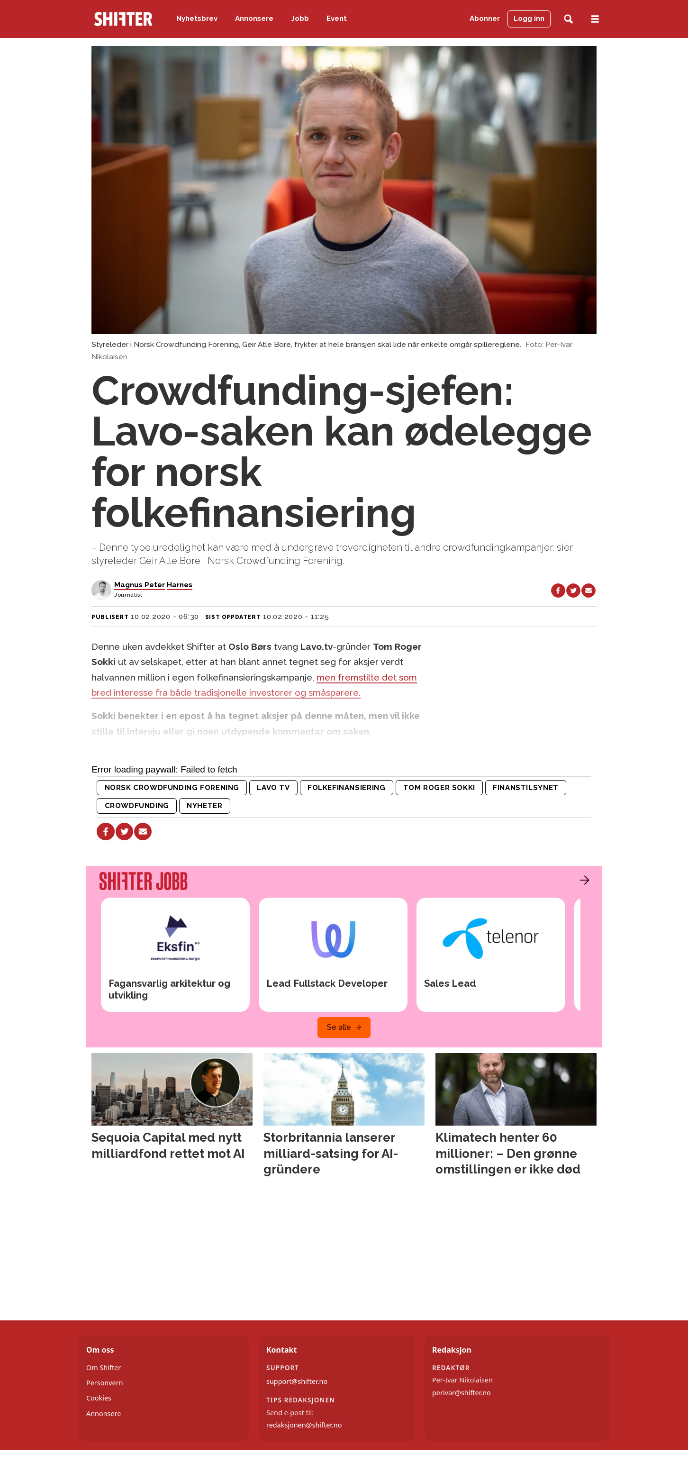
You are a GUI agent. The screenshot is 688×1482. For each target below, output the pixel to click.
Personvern (104, 1382)
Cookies (98, 1397)
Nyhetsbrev (196, 18)
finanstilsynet (526, 787)
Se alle (339, 1027)
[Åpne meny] (595, 19)
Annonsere (254, 18)
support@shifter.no (296, 1381)
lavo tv (273, 787)
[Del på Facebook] (558, 590)
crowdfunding (137, 805)
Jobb (300, 18)
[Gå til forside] (123, 19)
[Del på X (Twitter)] (573, 590)
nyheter (204, 805)
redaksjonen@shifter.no (304, 1424)
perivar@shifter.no (461, 1392)
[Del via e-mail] (588, 590)
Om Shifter (103, 1367)
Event (336, 18)
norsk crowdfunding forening (172, 787)
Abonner (485, 18)
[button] (582, 880)
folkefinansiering (346, 787)
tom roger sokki (439, 787)
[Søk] (568, 19)
